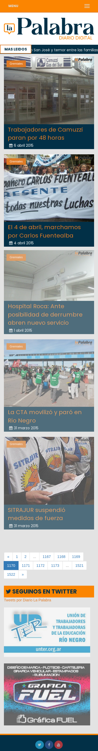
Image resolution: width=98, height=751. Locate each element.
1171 (26, 565)
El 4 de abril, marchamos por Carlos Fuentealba (44, 231)
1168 (61, 557)
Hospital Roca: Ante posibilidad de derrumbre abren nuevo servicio (45, 313)
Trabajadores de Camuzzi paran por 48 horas (45, 133)
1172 (40, 565)
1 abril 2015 (20, 329)
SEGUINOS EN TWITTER (41, 592)
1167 (47, 557)
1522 (11, 574)
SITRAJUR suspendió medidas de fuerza (36, 513)
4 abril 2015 (21, 243)
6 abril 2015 (21, 145)
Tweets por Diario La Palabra (27, 600)
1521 (79, 565)
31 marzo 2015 (23, 427)
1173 (55, 565)
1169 (76, 557)
